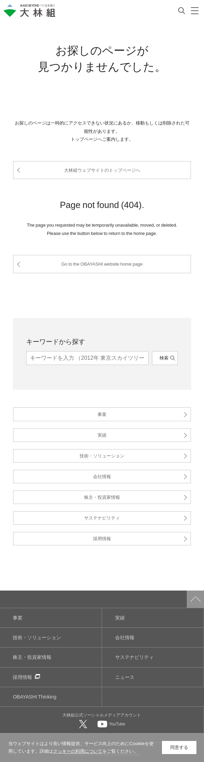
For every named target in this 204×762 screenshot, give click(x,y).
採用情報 (102, 538)
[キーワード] (87, 358)
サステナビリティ (102, 517)
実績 (102, 435)
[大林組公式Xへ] (83, 724)
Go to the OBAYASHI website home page (102, 263)
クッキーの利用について (77, 751)
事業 (102, 414)
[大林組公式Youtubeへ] (111, 724)
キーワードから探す (55, 341)
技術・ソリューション (102, 455)
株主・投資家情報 (102, 497)
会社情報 (102, 476)
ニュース (124, 677)
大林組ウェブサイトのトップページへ (102, 170)
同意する (179, 747)
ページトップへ (195, 599)
